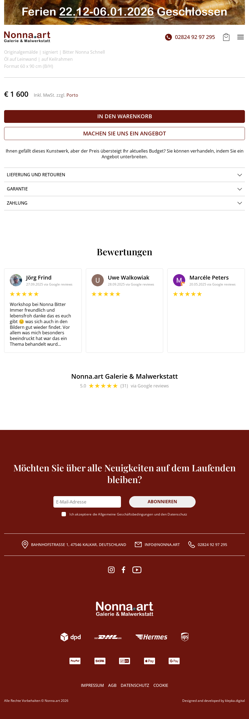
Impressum (92, 685)
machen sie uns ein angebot (124, 133)
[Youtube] (136, 570)
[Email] (157, 544)
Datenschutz (177, 514)
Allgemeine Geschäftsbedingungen (125, 514)
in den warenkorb (124, 116)
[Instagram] (111, 570)
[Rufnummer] (207, 544)
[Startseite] (27, 37)
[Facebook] (123, 570)
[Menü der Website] (240, 37)
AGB (112, 685)
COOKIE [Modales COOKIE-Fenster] (160, 685)
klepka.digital (235, 701)
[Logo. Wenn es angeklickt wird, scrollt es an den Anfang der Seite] (124, 608)
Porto (72, 95)
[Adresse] (74, 545)
